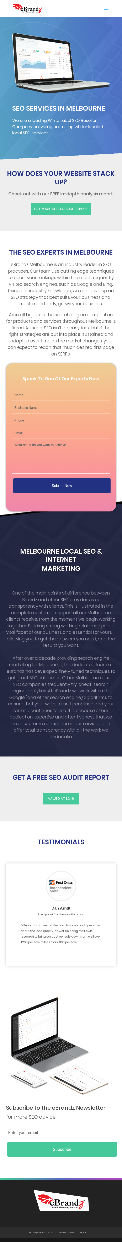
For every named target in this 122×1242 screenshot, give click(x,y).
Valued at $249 (61, 798)
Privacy (84, 1232)
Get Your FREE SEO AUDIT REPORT (61, 208)
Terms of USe (66, 1232)
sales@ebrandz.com (41, 1232)
